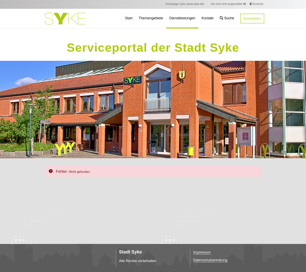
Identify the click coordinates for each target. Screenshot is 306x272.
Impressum (202, 252)
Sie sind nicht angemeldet (228, 3)
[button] (227, 18)
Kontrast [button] (256, 3)
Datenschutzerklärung (210, 260)
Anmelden (252, 18)
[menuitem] (184, 4)
